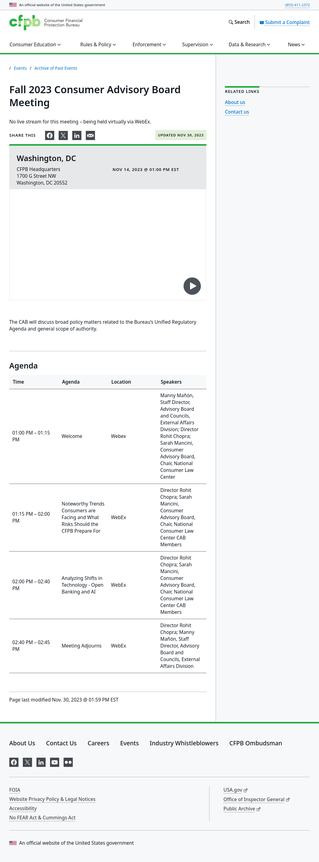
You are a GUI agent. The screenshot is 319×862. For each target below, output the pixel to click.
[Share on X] (63, 134)
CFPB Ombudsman (256, 743)
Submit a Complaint (284, 22)
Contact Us (61, 743)
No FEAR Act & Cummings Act (42, 817)
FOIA (14, 790)
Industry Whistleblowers (184, 743)
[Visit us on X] (27, 761)
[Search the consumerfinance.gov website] (239, 22)
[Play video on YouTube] (192, 286)
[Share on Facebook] (49, 134)
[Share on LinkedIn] (76, 134)
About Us (22, 743)
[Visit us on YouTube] (54, 761)
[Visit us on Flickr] (68, 761)
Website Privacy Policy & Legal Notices (52, 799)
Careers (98, 743)
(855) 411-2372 (297, 4)
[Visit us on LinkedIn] (41, 761)
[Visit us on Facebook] (14, 761)
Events (20, 68)
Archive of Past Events (56, 68)
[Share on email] (90, 134)
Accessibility (23, 808)
